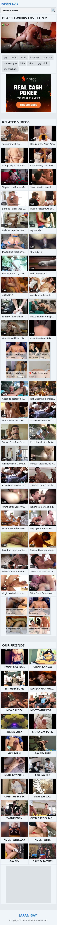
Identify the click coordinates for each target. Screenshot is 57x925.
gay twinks (43, 63)
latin (22, 63)
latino (31, 63)
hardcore (47, 57)
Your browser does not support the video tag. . (28, 37)
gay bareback (10, 68)
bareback (34, 57)
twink (13, 57)
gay (5, 57)
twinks (23, 57)
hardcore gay (10, 63)
